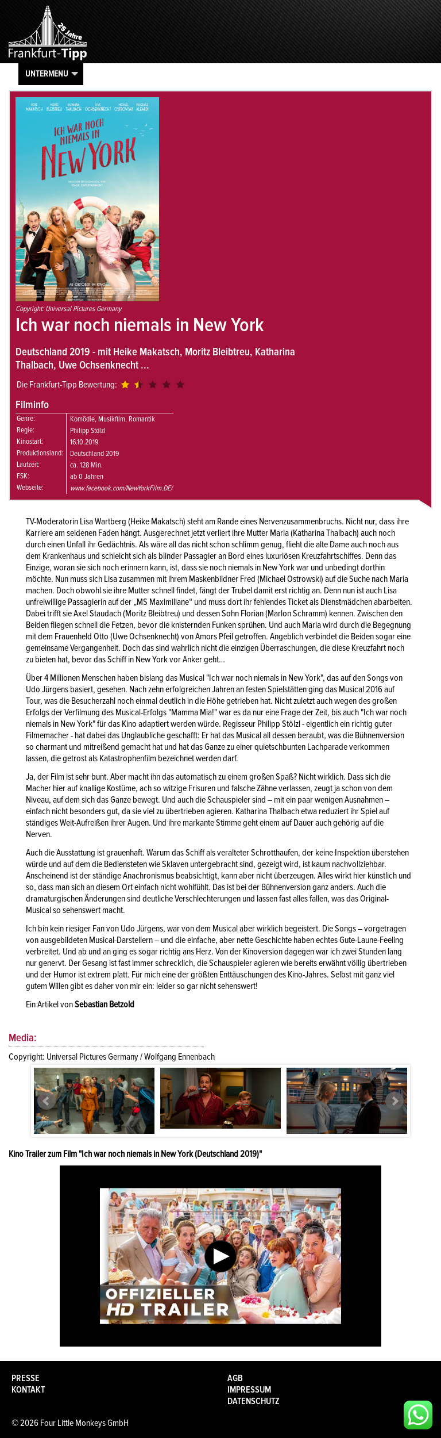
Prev (46, 1101)
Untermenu (46, 73)
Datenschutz (253, 1401)
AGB (235, 1378)
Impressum (249, 1389)
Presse (25, 1378)
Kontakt (28, 1389)
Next (394, 1101)
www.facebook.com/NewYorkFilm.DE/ (121, 488)
